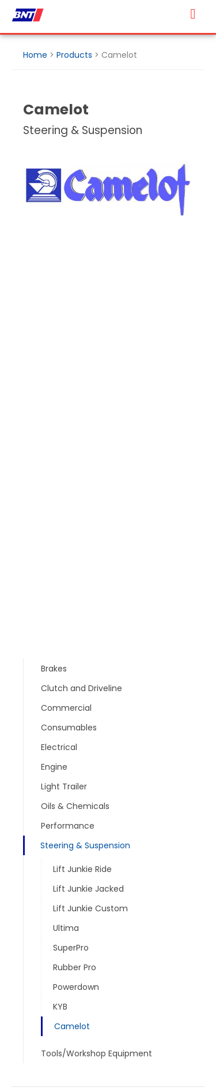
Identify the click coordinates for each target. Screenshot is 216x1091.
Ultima (66, 928)
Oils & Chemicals (75, 806)
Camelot (72, 1026)
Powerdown (76, 987)
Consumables (69, 727)
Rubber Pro (74, 967)
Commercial (66, 708)
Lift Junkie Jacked (88, 889)
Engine (54, 767)
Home (35, 55)
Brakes (54, 668)
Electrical (59, 747)
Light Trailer (64, 786)
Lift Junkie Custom (90, 908)
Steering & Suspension (85, 845)
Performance (67, 826)
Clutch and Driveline (81, 688)
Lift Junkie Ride (82, 869)
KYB (60, 1006)
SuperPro (71, 947)
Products (74, 55)
